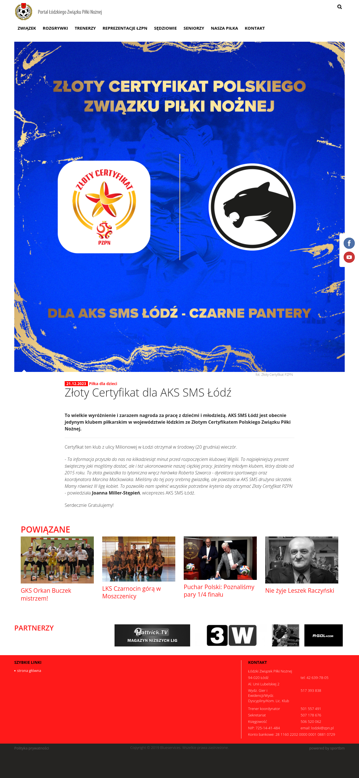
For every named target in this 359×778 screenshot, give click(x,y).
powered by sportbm (327, 748)
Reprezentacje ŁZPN (124, 28)
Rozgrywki (55, 28)
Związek (27, 28)
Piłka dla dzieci (103, 383)
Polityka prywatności (31, 748)
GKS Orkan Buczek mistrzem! (46, 594)
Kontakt (255, 28)
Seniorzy (193, 28)
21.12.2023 (76, 383)
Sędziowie (165, 28)
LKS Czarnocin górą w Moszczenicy (131, 592)
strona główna (29, 670)
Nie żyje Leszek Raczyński (299, 590)
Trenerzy (85, 28)
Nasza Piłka (224, 28)
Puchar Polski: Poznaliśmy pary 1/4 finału (219, 590)
